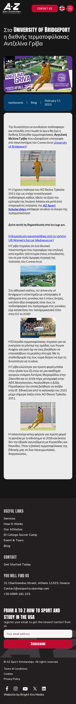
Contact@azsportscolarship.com (26, 588)
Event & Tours (14, 540)
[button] (62, 8)
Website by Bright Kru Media (24, 695)
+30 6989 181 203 (17, 594)
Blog (7, 546)
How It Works (13, 524)
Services (9, 518)
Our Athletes (13, 529)
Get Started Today (17, 564)
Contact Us (44, 8)
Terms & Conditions (15, 669)
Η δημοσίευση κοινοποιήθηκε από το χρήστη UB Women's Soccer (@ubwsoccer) (37, 238)
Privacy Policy (12, 679)
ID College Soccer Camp (20, 535)
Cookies (8, 674)
